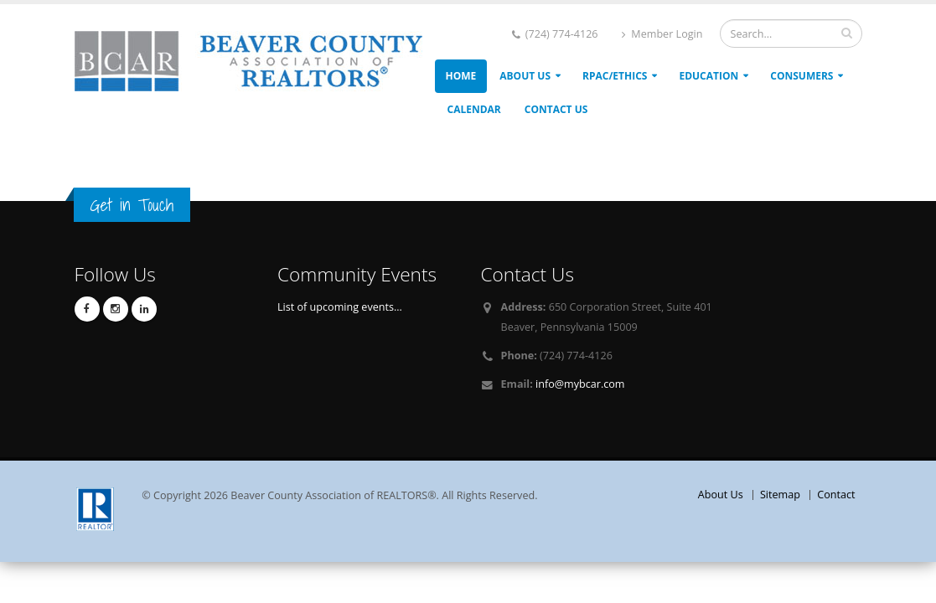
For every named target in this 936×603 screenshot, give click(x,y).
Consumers (801, 76)
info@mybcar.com (579, 384)
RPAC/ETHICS (614, 76)
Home (461, 76)
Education (708, 76)
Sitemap (780, 494)
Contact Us (556, 109)
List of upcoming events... (339, 307)
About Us (525, 76)
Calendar (474, 109)
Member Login (662, 34)
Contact (836, 494)
